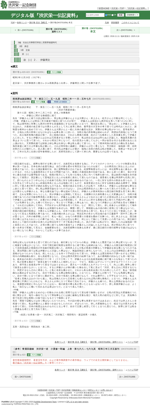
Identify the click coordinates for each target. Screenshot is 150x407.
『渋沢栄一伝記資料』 (136, 8)
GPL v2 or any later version (77, 402)
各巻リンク (22, 22)
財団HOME (104, 8)
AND (108, 15)
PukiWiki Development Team (45, 402)
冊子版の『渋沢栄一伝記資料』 (29, 363)
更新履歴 (115, 22)
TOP (13, 22)
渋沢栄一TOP (117, 8)
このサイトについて (130, 22)
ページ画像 (56, 72)
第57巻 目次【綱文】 (38, 22)
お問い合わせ (106, 390)
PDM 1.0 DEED (60, 102)
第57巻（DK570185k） (57, 30)
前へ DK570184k (23, 376)
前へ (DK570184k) (26, 30)
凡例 (107, 22)
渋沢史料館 (66, 390)
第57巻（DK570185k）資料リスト (106, 342)
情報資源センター (79, 390)
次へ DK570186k (127, 376)
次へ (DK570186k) (124, 30)
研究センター (93, 390)
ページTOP (132, 342)
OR (113, 15)
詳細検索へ (131, 15)
